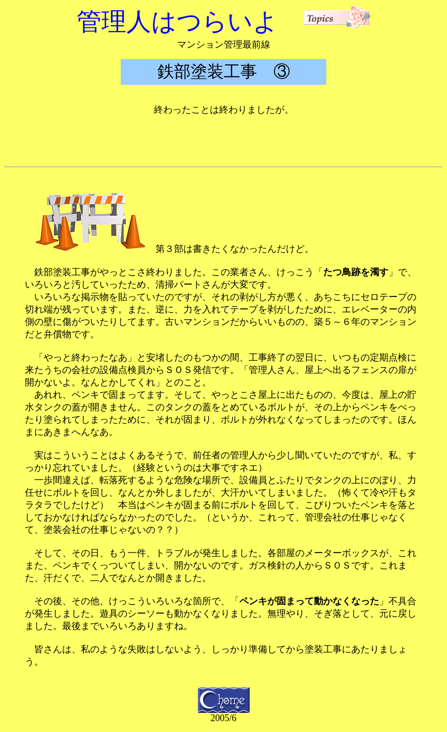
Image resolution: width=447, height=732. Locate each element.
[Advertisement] (223, 139)
